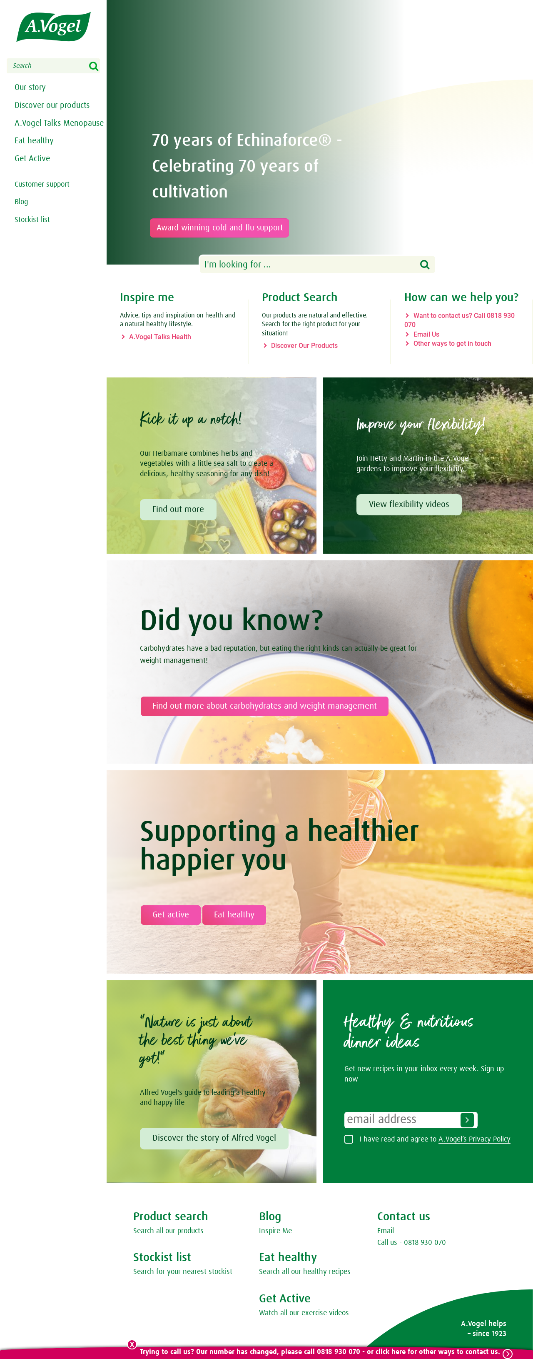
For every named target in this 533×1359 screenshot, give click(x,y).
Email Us (426, 334)
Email (385, 1231)
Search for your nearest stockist (182, 1272)
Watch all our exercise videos (304, 1313)
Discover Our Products (304, 346)
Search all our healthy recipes (305, 1272)
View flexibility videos (409, 504)
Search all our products (168, 1231)
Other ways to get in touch (452, 343)
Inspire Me (275, 1231)
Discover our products (52, 109)
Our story (30, 89)
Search (99, 67)
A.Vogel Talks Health (160, 337)
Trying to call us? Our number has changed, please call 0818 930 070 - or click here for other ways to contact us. (319, 1352)
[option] (320, 132)
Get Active (32, 180)
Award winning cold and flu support (224, 228)
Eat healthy (34, 160)
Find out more (178, 509)
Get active (170, 914)
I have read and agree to (435, 1139)
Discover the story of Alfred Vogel (214, 1138)
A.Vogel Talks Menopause (38, 134)
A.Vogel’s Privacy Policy (474, 1139)
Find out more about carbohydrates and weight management (264, 706)
